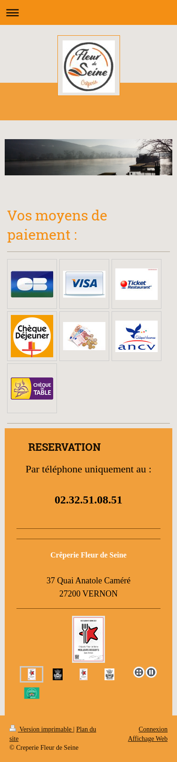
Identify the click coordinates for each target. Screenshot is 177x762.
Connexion (153, 729)
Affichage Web (148, 738)
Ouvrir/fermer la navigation (88, 12)
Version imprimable (41, 729)
